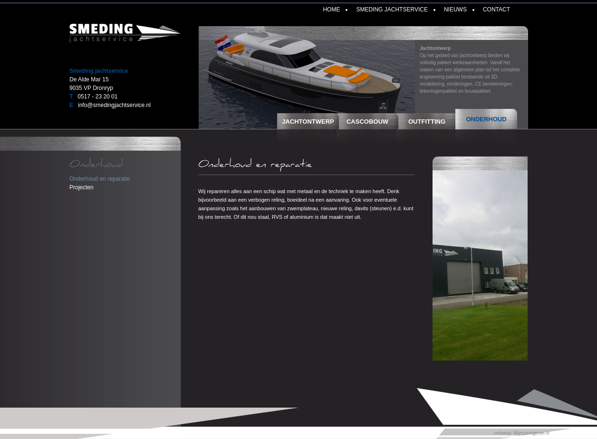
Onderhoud (486, 119)
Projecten (81, 187)
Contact (496, 9)
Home (331, 9)
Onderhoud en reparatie (99, 179)
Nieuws (455, 9)
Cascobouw (367, 121)
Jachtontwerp (308, 121)
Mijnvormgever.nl (531, 433)
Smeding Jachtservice (391, 9)
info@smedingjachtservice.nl (114, 105)
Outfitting (426, 121)
